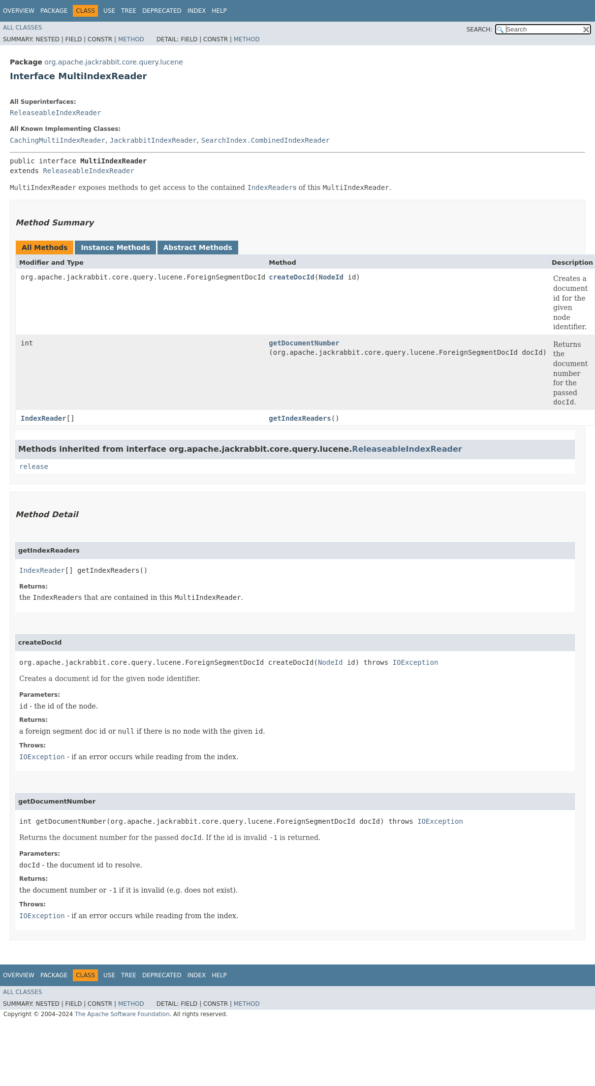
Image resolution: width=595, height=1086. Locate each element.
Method (131, 39)
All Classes (22, 27)
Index (197, 10)
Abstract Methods (197, 247)
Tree (128, 10)
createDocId (291, 277)
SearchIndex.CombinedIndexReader (265, 140)
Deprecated (162, 10)
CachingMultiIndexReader (57, 140)
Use (109, 10)
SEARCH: (480, 29)
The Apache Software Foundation (122, 1014)
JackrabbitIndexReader (153, 140)
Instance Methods (115, 247)
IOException (415, 662)
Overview (18, 10)
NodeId (331, 277)
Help (219, 10)
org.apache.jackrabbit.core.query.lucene (113, 62)
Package (53, 10)
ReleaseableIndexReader (55, 113)
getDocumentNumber (304, 343)
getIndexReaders (300, 418)
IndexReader (43, 418)
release (33, 466)
